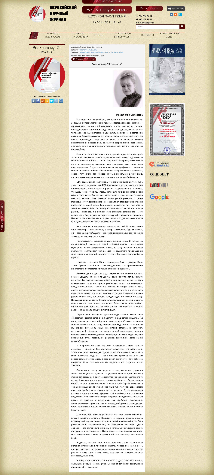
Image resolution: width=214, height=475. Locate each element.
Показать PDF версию (83, 59)
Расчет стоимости (149, 8)
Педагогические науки (88, 50)
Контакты (147, 35)
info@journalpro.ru (145, 22)
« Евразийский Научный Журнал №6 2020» (101, 52)
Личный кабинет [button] (176, 8)
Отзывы (99, 35)
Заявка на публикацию (107, 10)
